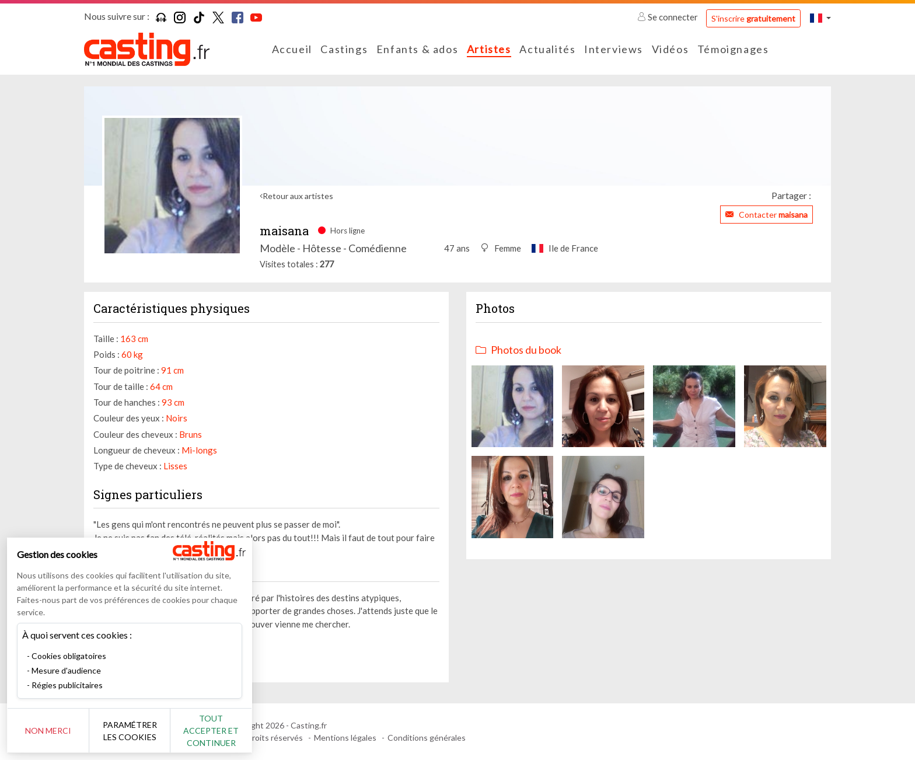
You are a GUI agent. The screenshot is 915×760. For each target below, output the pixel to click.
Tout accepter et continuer (211, 730)
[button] (820, 17)
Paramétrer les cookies (130, 731)
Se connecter (668, 17)
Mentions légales (345, 737)
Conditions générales (426, 737)
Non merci (48, 730)
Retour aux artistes (298, 196)
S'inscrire (753, 18)
